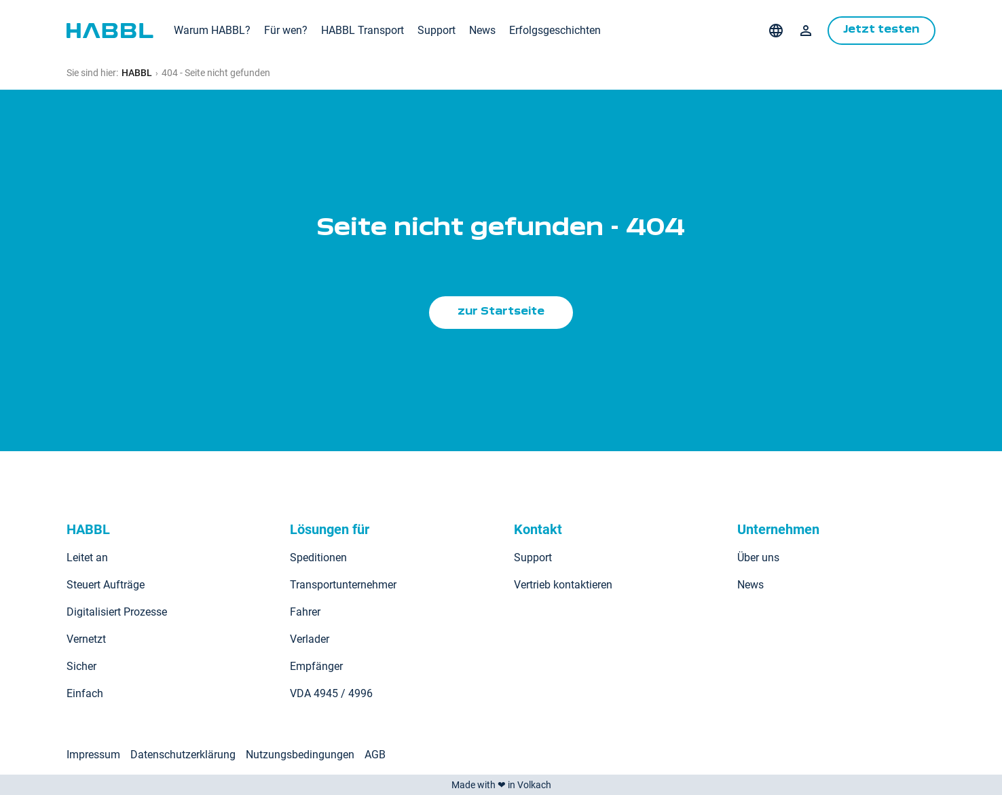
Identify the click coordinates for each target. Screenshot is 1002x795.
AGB (375, 754)
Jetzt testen (880, 30)
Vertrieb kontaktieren (563, 584)
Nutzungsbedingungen (300, 754)
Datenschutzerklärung (183, 754)
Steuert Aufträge (106, 584)
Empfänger (316, 666)
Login (804, 30)
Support (437, 30)
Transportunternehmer (343, 584)
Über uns (758, 557)
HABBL (137, 72)
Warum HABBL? (212, 30)
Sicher (81, 666)
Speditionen (318, 557)
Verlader (309, 639)
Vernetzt (86, 639)
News (482, 30)
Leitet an (87, 557)
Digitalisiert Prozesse (117, 611)
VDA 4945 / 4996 (331, 693)
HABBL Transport (362, 30)
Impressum (93, 754)
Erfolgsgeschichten (555, 30)
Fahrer (305, 611)
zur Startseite (501, 312)
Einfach (85, 693)
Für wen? (286, 30)
